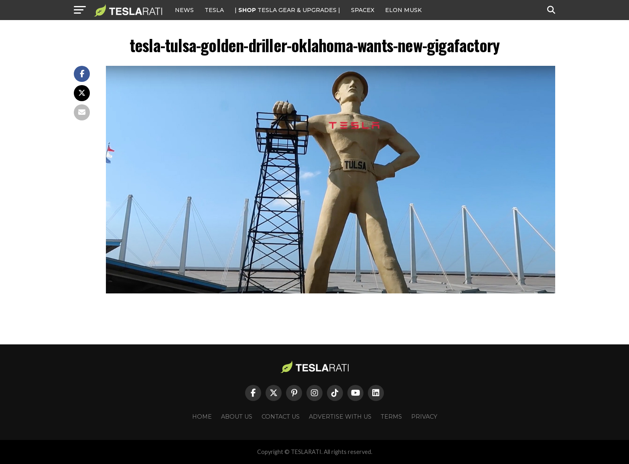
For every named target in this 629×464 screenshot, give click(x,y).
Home (202, 416)
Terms (391, 416)
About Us (236, 416)
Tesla (214, 10)
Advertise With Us (340, 416)
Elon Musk (403, 10)
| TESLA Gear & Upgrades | (287, 10)
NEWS (184, 10)
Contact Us (281, 416)
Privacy (424, 416)
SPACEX (362, 10)
